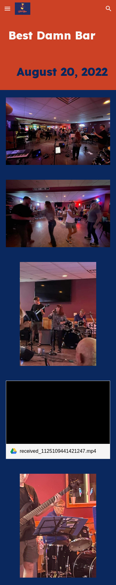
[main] (58, 35)
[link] (58, 420)
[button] (7, 8)
